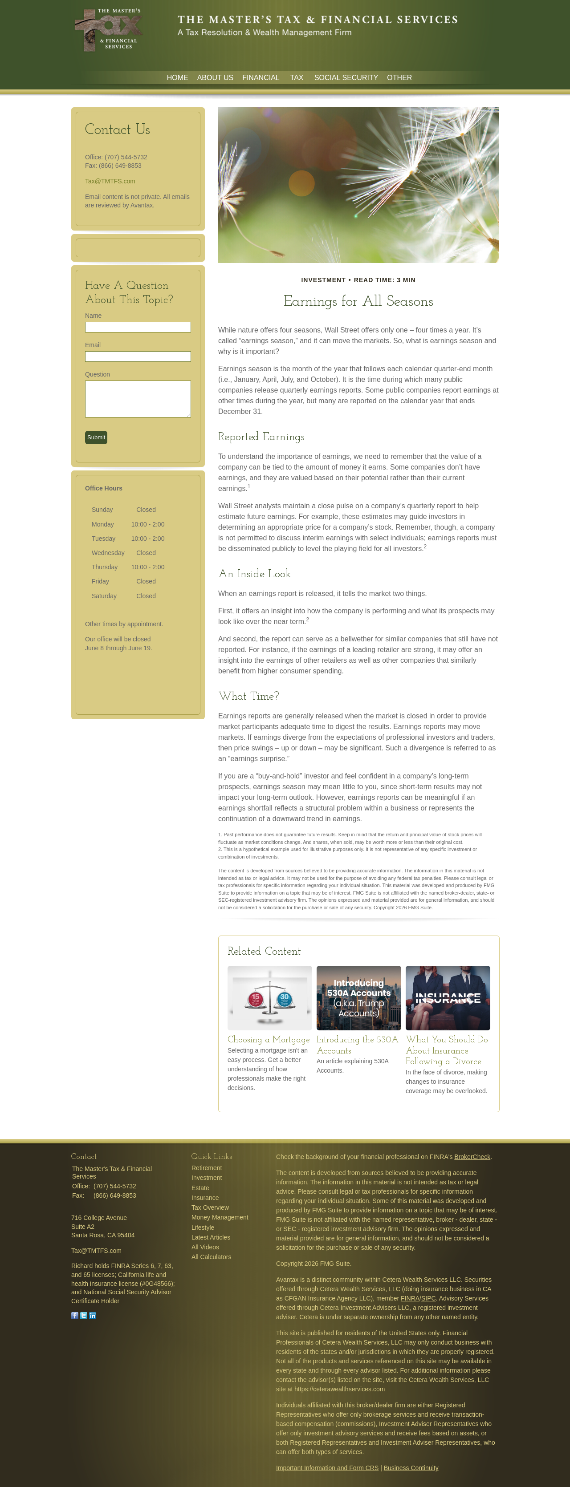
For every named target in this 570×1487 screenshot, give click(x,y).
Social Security (346, 77)
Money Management (219, 1217)
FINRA (410, 1298)
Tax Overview (210, 1207)
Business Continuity (411, 1467)
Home (177, 77)
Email (93, 344)
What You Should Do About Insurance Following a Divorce (447, 1051)
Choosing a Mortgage (269, 1040)
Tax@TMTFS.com (110, 181)
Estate (200, 1187)
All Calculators (211, 1256)
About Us (215, 77)
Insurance (205, 1197)
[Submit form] (96, 437)
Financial (261, 77)
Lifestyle (202, 1227)
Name (93, 315)
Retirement (206, 1167)
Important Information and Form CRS (327, 1467)
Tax (297, 77)
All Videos (205, 1247)
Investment (206, 1177)
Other (399, 77)
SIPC (428, 1298)
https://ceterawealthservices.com (339, 1389)
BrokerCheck (472, 1156)
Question (97, 374)
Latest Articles (210, 1237)
